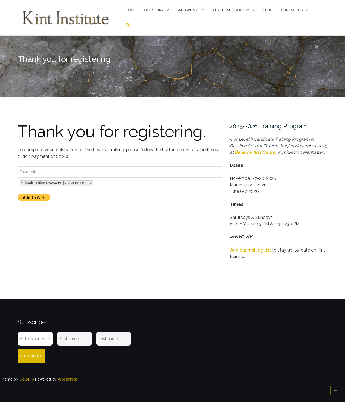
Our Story (153, 10)
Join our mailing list (250, 250)
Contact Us (291, 10)
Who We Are (188, 10)
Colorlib (26, 379)
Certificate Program (231, 10)
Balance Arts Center (256, 152)
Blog (267, 10)
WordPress (68, 379)
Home (130, 10)
